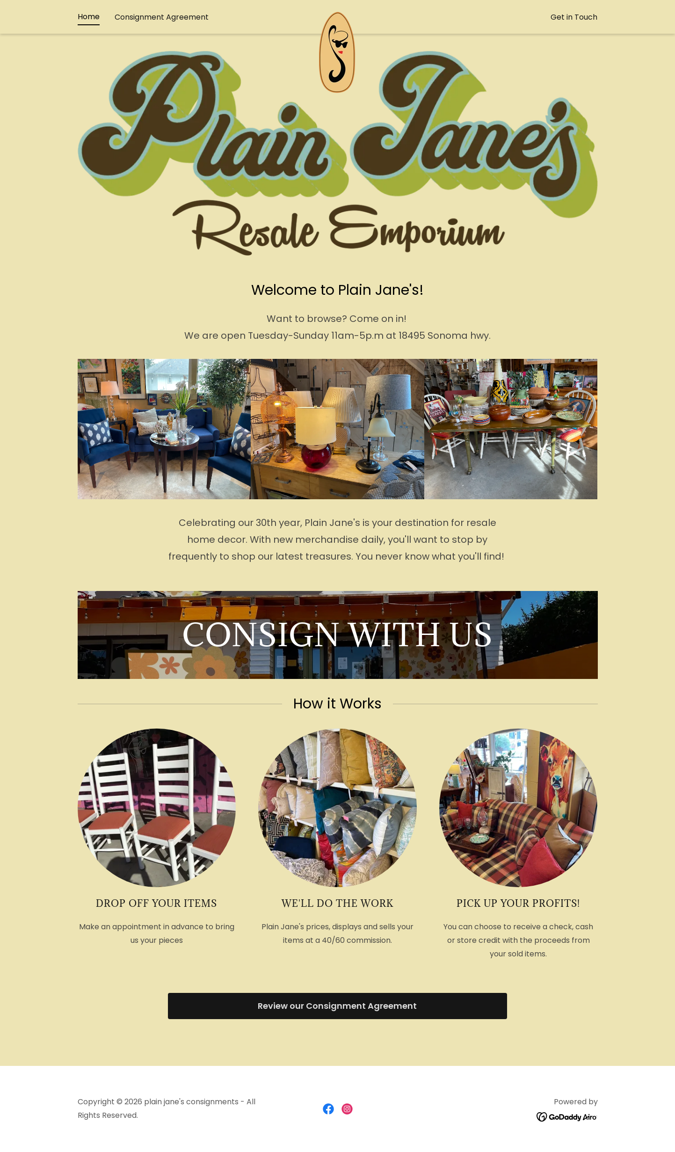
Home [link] (89, 34)
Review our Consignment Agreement (337, 1006)
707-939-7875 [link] (337, 8)
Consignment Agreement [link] (162, 34)
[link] (337, 32)
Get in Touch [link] (574, 34)
